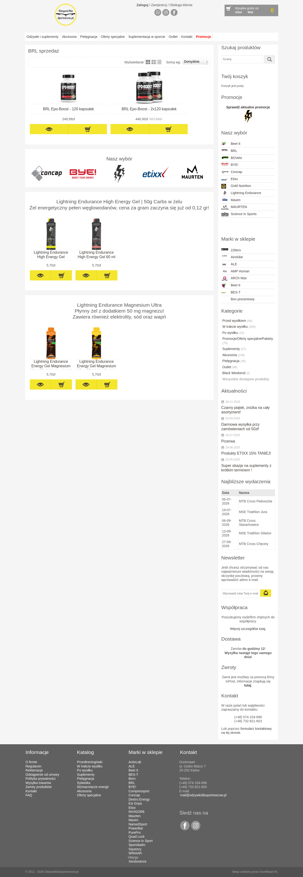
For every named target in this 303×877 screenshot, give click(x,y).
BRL (229, 151)
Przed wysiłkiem (237, 321)
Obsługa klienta (180, 5)
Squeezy (135, 849)
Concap (231, 172)
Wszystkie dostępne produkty (245, 379)
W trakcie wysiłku (239, 326)
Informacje (37, 752)
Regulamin (33, 766)
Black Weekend (236, 373)
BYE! (229, 165)
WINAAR (135, 853)
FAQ (29, 795)
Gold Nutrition (236, 186)
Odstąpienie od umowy (42, 774)
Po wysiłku (233, 333)
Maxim (231, 200)
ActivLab (135, 762)
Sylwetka (83, 783)
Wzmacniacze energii (92, 787)
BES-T (231, 292)
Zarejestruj (159, 5)
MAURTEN (234, 207)
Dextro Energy (139, 799)
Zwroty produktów (39, 787)
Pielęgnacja (88, 37)
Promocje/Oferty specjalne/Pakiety (247, 341)
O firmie (31, 762)
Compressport (139, 791)
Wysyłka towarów (38, 783)
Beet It (230, 144)
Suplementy (234, 349)
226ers (231, 250)
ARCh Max (234, 278)
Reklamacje (34, 770)
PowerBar (136, 828)
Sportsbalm (137, 845)
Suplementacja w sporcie (146, 37)
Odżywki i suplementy (42, 37)
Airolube (232, 257)
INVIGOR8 (136, 812)
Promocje (203, 37)
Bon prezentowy (242, 299)
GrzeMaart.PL (269, 871)
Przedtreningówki (89, 762)
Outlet (173, 37)
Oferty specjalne (113, 37)
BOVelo (231, 158)
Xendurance (138, 861)
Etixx (229, 179)
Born (132, 778)
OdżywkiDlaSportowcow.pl (62, 871)
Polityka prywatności (41, 778)
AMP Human (235, 271)
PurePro (135, 832)
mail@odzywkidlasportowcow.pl (203, 795)
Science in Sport (141, 841)
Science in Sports (239, 214)
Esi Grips (135, 803)
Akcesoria (69, 37)
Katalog (85, 752)
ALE (229, 264)
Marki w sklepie (146, 752)
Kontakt (186, 37)
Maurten (135, 816)
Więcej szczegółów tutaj (247, 629)
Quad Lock (137, 836)
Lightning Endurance (241, 193)
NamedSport (138, 824)
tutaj (247, 685)
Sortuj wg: (187, 61)
